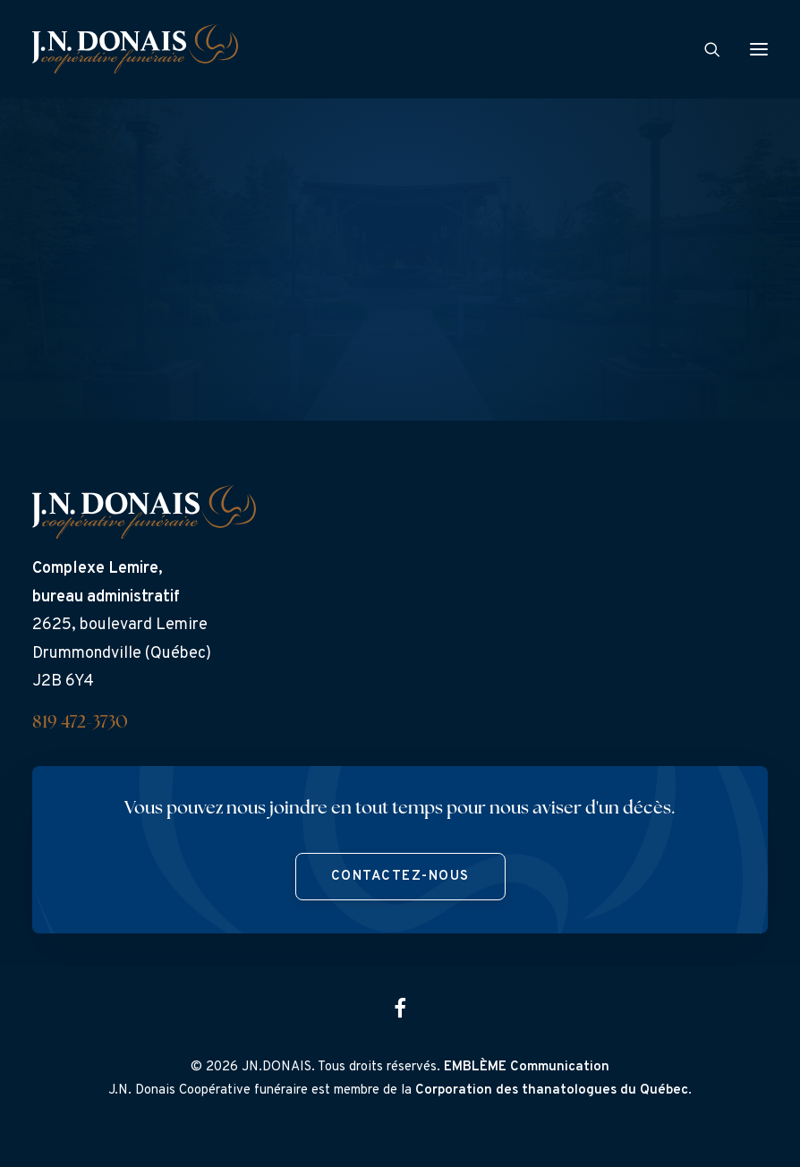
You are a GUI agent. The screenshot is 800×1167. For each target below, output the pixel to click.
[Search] (704, 49)
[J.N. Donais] (135, 48)
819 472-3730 (80, 723)
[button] (759, 49)
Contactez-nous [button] (400, 876)
